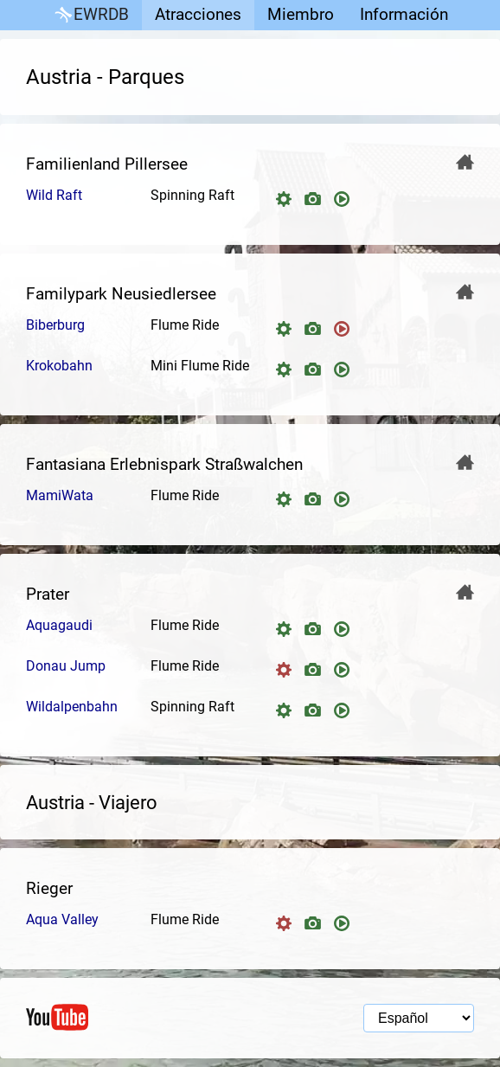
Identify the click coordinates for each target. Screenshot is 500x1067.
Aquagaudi (59, 625)
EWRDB (90, 15)
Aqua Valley (62, 919)
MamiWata (59, 495)
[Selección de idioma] (418, 1018)
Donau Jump (66, 666)
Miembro (300, 14)
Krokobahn (59, 365)
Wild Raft (54, 195)
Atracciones (198, 14)
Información (404, 14)
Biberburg (55, 325)
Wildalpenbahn (72, 706)
